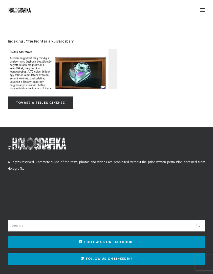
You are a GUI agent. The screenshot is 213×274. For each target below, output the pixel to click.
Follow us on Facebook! (106, 242)
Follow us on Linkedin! (106, 259)
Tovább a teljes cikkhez (40, 103)
